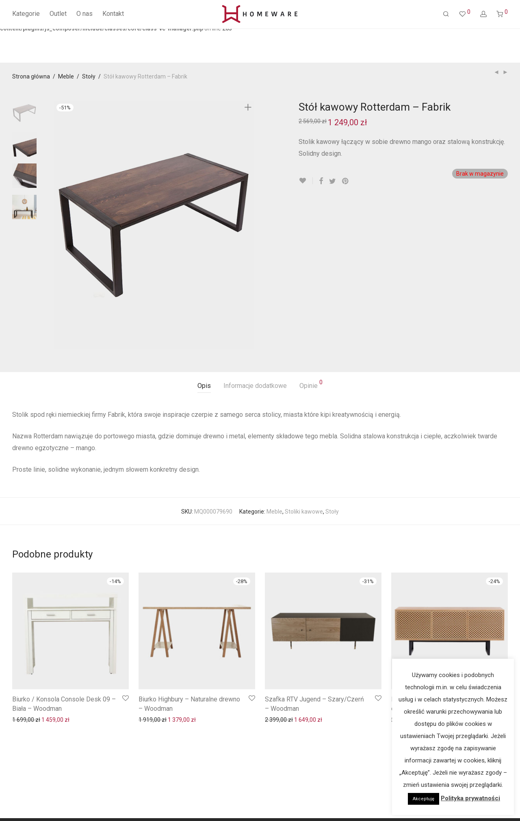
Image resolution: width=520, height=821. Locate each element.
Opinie (311, 384)
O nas (84, 13)
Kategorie (26, 13)
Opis (204, 386)
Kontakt (113, 13)
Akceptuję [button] (423, 798)
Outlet (58, 13)
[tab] (204, 386)
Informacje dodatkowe (255, 386)
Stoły (88, 76)
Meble (66, 76)
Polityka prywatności (470, 798)
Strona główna (31, 76)
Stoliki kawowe (304, 511)
